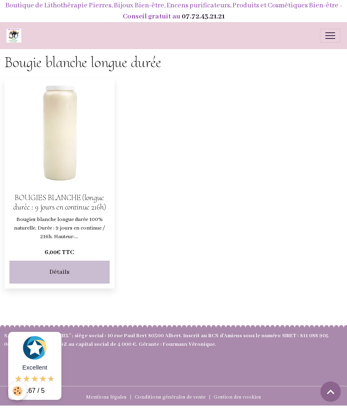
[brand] (16, 36)
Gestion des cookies (237, 397)
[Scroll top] (330, 391)
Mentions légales (106, 397)
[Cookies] (17, 391)
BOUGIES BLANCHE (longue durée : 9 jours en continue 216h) (59, 202)
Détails (60, 272)
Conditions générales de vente (170, 397)
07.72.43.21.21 (203, 16)
